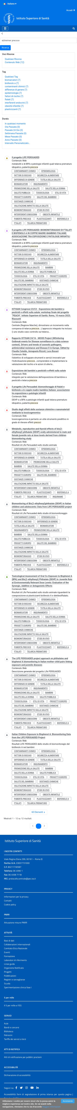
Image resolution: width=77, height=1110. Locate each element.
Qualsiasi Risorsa (13, 59)
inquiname (58, 497)
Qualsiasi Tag (11, 76)
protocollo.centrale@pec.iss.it (22, 884)
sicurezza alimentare (48, 175)
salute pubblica (22, 193)
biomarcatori (12, 80)
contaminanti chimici (16, 86)
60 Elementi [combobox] (39, 812)
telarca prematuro (37, 223)
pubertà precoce (22, 219)
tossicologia (42, 193)
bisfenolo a (12, 83)
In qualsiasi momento (15, 123)
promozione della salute (27, 188)
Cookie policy (10, 910)
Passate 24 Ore (14, 130)
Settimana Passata (15, 133)
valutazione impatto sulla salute (31, 206)
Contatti (8, 906)
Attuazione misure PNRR (15, 928)
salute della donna (55, 188)
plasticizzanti (13, 109)
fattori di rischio (14, 96)
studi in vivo (43, 210)
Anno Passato (13, 140)
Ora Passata (12, 127)
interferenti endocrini (16, 102)
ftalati (9, 99)
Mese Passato (13, 136)
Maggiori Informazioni (51, 1107)
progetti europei (22, 197)
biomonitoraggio (22, 210)
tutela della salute (50, 180)
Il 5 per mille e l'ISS (13, 1011)
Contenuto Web (14, 62)
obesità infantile (14, 106)
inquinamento (40, 184)
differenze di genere (16, 89)
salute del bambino (47, 197)
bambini (49, 267)
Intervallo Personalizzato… (17, 143)
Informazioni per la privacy (16, 903)
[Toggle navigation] (5, 28)
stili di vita (60, 193)
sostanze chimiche (23, 201)
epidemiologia (13, 93)
